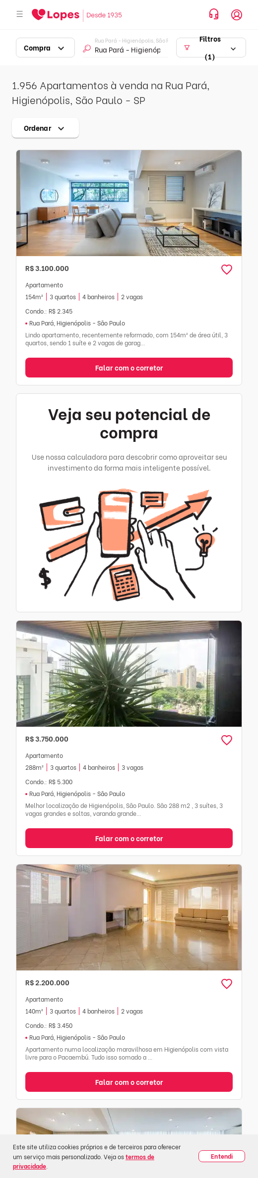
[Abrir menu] (20, 14)
